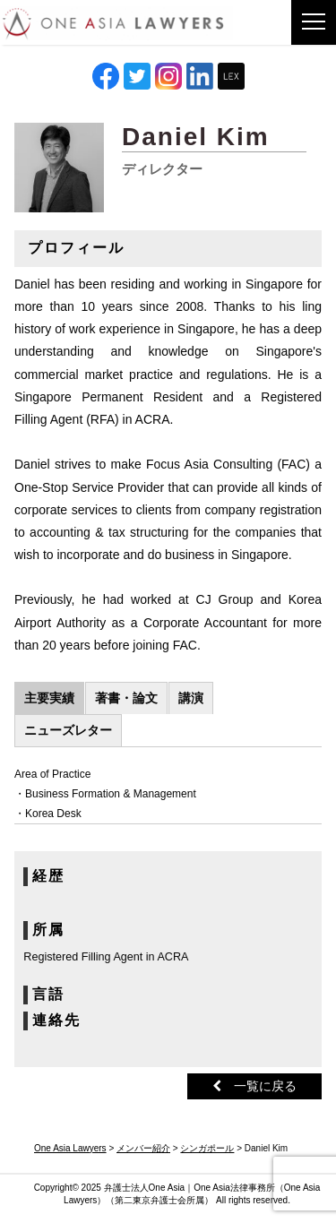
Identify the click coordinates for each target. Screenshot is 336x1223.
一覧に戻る (254, 1086)
